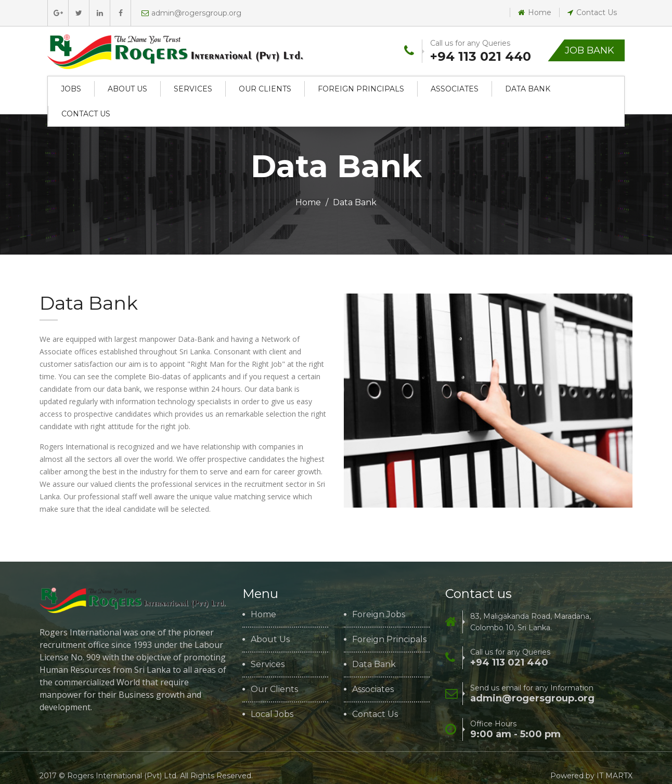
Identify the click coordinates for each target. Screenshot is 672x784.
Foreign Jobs (378, 614)
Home (534, 12)
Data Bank (527, 89)
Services (193, 89)
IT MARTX (614, 775)
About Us (127, 89)
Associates (455, 89)
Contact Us (592, 12)
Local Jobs (272, 714)
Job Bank (589, 50)
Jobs (71, 89)
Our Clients (265, 89)
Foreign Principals (361, 89)
